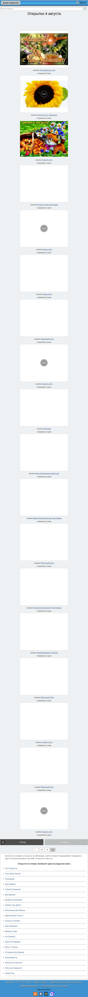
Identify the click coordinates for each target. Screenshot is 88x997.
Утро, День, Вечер (12, 874)
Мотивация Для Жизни (15, 910)
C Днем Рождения (13, 889)
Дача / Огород (11, 947)
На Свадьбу (10, 936)
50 (53, 850)
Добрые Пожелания (13, 900)
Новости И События (13, 963)
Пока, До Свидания (13, 968)
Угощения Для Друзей (14, 952)
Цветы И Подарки (12, 942)
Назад (23, 842)
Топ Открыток (11, 868)
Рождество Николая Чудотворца (47, 608)
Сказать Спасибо (12, 921)
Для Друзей (10, 895)
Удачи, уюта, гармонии (47, 115)
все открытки (10, 3)
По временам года (47, 70)
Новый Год (9, 973)
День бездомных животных (47, 474)
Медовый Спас (47, 787)
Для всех (47, 429)
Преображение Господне (47, 653)
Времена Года (11, 931)
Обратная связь (40, 982)
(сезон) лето (47, 160)
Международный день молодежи (47, 518)
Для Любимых (11, 926)
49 (47, 850)
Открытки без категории (47, 205)
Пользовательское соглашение (54, 986)
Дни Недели (10, 884)
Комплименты (11, 957)
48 (42, 850)
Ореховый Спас (47, 339)
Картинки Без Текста (14, 916)
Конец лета (47, 250)
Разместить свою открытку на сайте (65, 982)
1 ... (35, 850)
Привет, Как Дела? (13, 905)
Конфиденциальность (29, 986)
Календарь (10, 879)
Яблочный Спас (47, 563)
